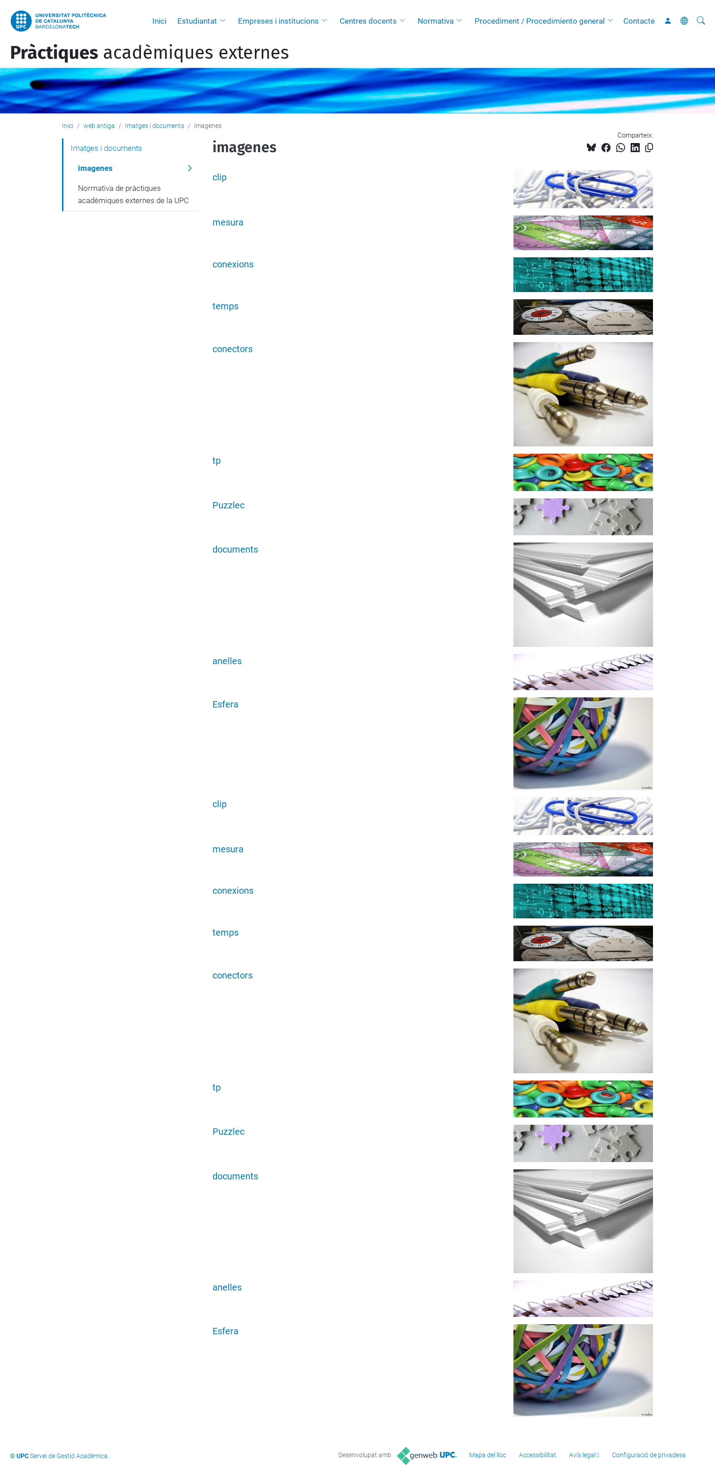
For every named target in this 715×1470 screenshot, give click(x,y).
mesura (228, 222)
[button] (224, 21)
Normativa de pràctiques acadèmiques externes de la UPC (133, 194)
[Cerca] (701, 21)
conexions (233, 264)
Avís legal (582, 1455)
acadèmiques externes (149, 53)
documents (235, 549)
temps (225, 306)
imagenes (95, 168)
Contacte (639, 21)
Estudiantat (197, 21)
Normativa (436, 21)
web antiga (99, 125)
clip (219, 177)
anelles (227, 661)
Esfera (225, 704)
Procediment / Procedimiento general (540, 21)
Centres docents (368, 21)
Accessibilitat (537, 1455)
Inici (159, 21)
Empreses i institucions (278, 21)
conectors (232, 349)
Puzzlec (228, 505)
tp (216, 461)
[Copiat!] (649, 148)
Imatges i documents (154, 125)
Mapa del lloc (487, 1455)
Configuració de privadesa (649, 1455)
